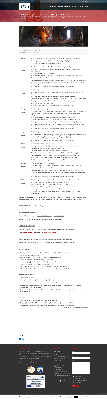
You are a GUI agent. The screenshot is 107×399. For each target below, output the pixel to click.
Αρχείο (81, 6)
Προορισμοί (60, 6)
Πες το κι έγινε (67, 6)
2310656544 (85, 1)
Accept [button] (76, 397)
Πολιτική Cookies (83, 397)
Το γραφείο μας (53, 6)
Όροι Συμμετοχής (75, 6)
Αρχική (47, 6)
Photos (86, 6)
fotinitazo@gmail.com (29, 232)
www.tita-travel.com (50, 232)
